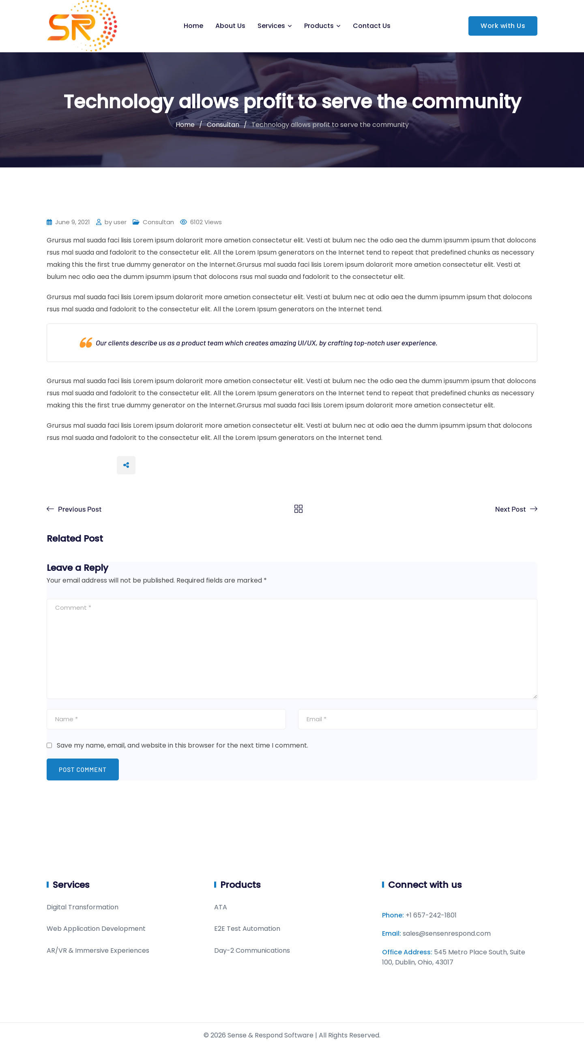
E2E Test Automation (247, 928)
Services (271, 25)
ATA (220, 907)
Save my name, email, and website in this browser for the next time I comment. (182, 745)
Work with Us (503, 25)
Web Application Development (96, 928)
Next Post (510, 508)
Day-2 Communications (252, 950)
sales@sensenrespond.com (447, 933)
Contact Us (372, 25)
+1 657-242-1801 (431, 915)
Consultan (158, 222)
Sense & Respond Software (270, 1035)
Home (193, 25)
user (120, 222)
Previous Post (80, 508)
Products (319, 25)
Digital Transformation (82, 907)
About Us (230, 25)
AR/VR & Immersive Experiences (98, 950)
